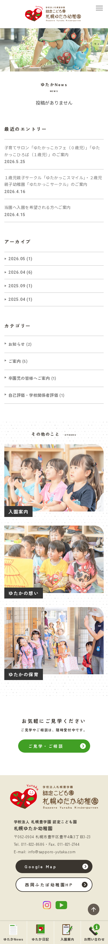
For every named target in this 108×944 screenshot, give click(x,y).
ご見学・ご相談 (46, 746)
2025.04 (16, 299)
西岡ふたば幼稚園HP (48, 885)
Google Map (40, 866)
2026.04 (16, 272)
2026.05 (16, 258)
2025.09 (16, 286)
